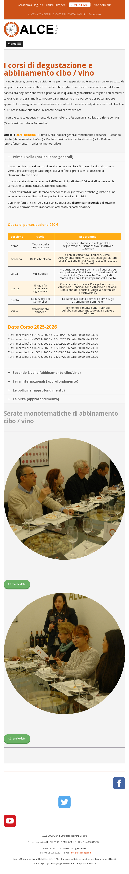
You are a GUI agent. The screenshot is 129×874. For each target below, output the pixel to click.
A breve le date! (17, 584)
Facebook (95, 14)
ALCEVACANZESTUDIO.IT (44, 14)
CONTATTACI (80, 5)
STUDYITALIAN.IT (73, 14)
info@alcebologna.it (81, 852)
